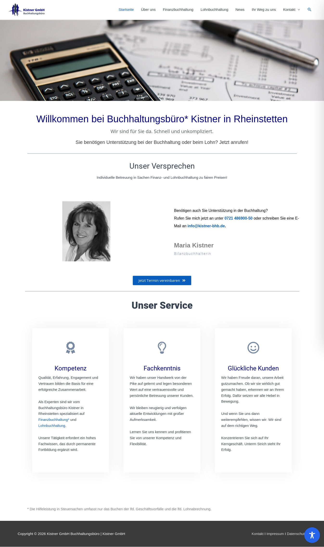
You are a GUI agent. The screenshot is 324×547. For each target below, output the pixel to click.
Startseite (126, 10)
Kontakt (289, 10)
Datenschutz (296, 534)
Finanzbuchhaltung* (54, 420)
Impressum (274, 534)
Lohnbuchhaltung (214, 10)
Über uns (148, 10)
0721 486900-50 (238, 218)
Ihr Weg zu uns (264, 10)
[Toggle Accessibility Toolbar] (312, 535)
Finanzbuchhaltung (178, 10)
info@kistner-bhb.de (206, 226)
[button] (309, 9)
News (240, 10)
